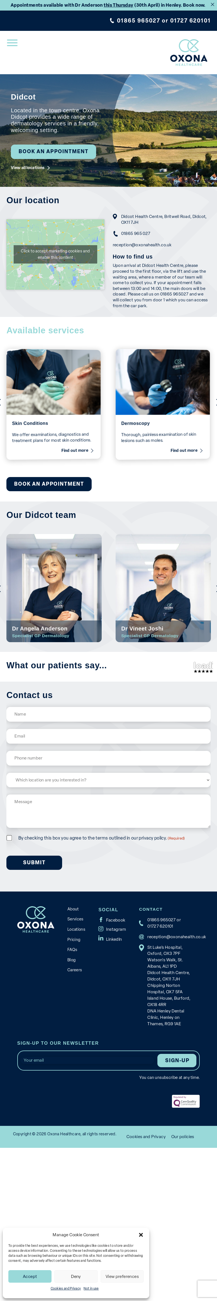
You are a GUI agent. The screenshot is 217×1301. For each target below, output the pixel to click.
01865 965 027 (135, 233)
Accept (30, 1276)
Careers (74, 1026)
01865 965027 (138, 20)
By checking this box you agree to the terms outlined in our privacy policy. (101, 894)
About (73, 965)
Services (75, 975)
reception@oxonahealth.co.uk (141, 244)
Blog (71, 1016)
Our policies (182, 1191)
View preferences (122, 1276)
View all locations (28, 167)
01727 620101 (190, 20)
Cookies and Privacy (66, 1288)
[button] (141, 1235)
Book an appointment (53, 151)
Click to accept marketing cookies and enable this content (55, 291)
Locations (76, 985)
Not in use (91, 1288)
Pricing (74, 995)
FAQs (72, 1005)
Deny (76, 1276)
